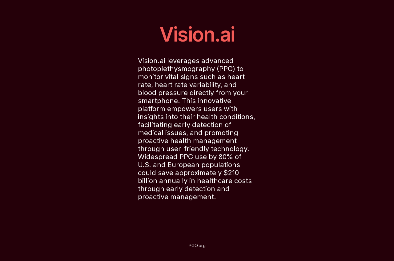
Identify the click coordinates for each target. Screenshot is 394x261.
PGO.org (197, 245)
